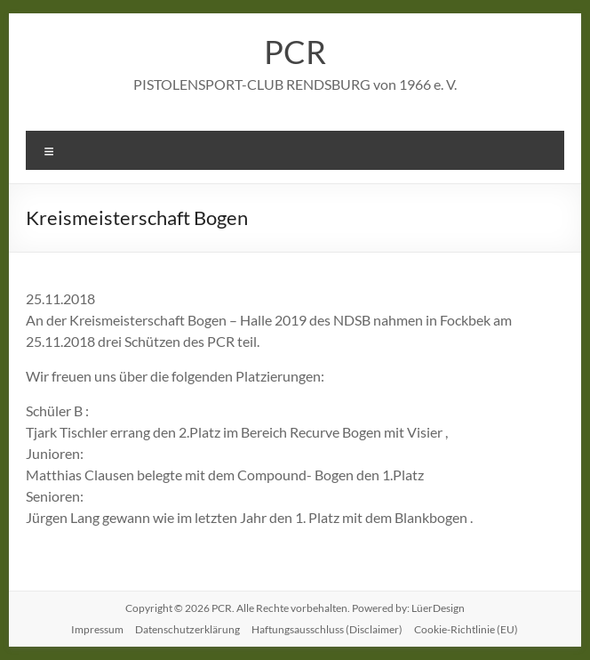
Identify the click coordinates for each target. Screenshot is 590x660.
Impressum (97, 629)
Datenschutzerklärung (187, 629)
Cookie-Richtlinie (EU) (466, 629)
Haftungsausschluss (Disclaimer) (327, 629)
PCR (295, 51)
